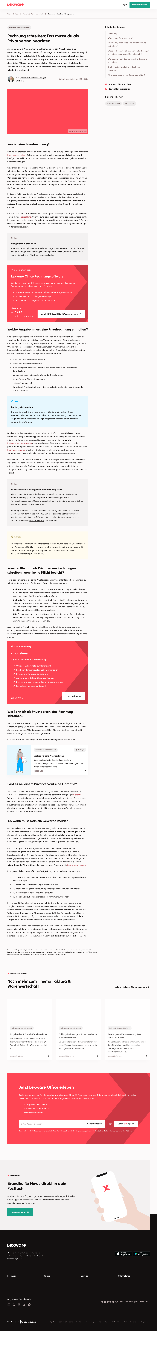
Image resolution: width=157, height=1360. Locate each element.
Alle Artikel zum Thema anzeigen (131, 987)
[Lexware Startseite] (15, 4)
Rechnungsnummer (16, 450)
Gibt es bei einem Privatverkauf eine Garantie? (124, 68)
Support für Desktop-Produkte (92, 1303)
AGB (127, 1131)
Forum (83, 1307)
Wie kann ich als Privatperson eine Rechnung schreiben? (127, 60)
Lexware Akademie (51, 1290)
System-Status (86, 1286)
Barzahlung (26, 217)
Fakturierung (129, 103)
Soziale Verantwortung (126, 1290)
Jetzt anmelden (18, 1212)
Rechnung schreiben (16, 155)
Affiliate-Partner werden (90, 1299)
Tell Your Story (49, 1294)
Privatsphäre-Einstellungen (86, 1351)
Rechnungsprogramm (15, 1286)
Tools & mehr (49, 1286)
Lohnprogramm (13, 1294)
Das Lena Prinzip (50, 1299)
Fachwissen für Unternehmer (55, 1281)
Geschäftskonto (13, 1299)
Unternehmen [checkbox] (123, 1276)
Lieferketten (122, 1351)
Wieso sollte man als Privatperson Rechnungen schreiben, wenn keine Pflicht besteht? (128, 52)
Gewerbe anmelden (76, 865)
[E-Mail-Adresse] (62, 1124)
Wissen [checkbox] (47, 1276)
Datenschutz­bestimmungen (108, 1131)
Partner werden (87, 1294)
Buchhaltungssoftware (15, 1290)
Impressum (145, 1351)
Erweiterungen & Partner (16, 1307)
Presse (119, 1286)
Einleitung (112, 33)
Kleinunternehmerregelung (19, 443)
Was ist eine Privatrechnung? (120, 38)
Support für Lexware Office (91, 1281)
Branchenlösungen (14, 1303)
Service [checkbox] (84, 1276)
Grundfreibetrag (36, 520)
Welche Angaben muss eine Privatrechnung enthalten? (127, 44)
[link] (16, 1245)
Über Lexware (122, 1281)
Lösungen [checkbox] (11, 1276)
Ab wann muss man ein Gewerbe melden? (126, 75)
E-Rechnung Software (15, 1281)
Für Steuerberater (88, 1290)
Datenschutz (104, 1351)
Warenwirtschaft (113, 103)
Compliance (134, 1351)
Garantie (77, 795)
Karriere (120, 1294)
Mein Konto (85, 1311)
